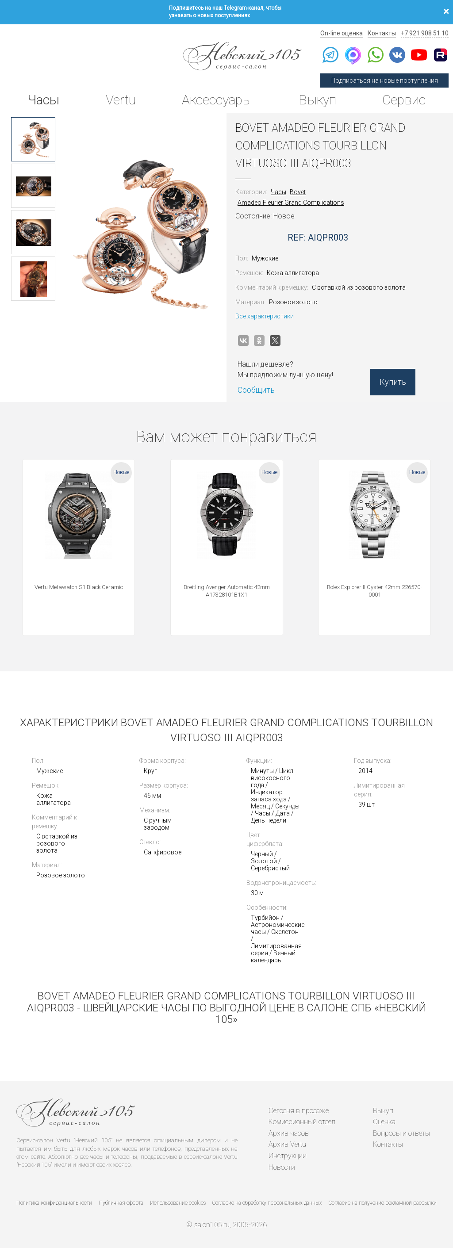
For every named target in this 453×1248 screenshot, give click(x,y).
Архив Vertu (287, 1144)
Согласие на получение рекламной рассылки (383, 1203)
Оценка (384, 1122)
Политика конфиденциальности (54, 1203)
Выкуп (317, 99)
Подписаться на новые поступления (384, 80)
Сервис (404, 99)
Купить (393, 382)
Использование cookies (178, 1203)
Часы (43, 99)
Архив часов (289, 1133)
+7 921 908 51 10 (425, 33)
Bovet (298, 192)
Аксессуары (217, 99)
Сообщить (256, 389)
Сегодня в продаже (299, 1110)
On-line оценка (341, 33)
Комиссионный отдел (302, 1122)
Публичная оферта (121, 1203)
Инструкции (288, 1156)
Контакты (382, 33)
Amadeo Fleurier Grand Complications (291, 202)
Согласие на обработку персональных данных (267, 1203)
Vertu (121, 99)
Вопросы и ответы (401, 1133)
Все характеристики (264, 316)
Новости (282, 1167)
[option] (33, 139)
